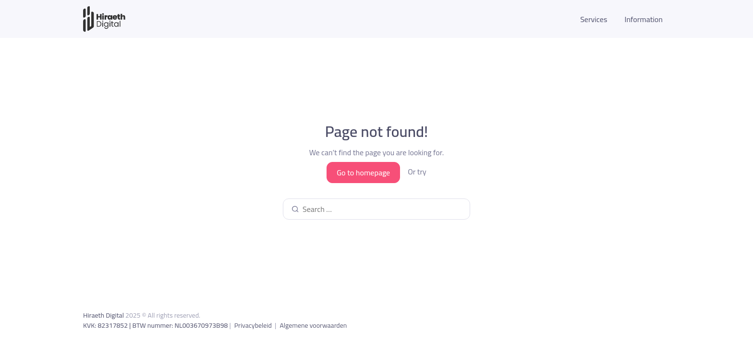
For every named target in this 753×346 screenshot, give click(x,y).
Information (643, 19)
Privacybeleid (253, 325)
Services (593, 19)
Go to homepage (363, 172)
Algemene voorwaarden (313, 325)
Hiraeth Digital (103, 315)
